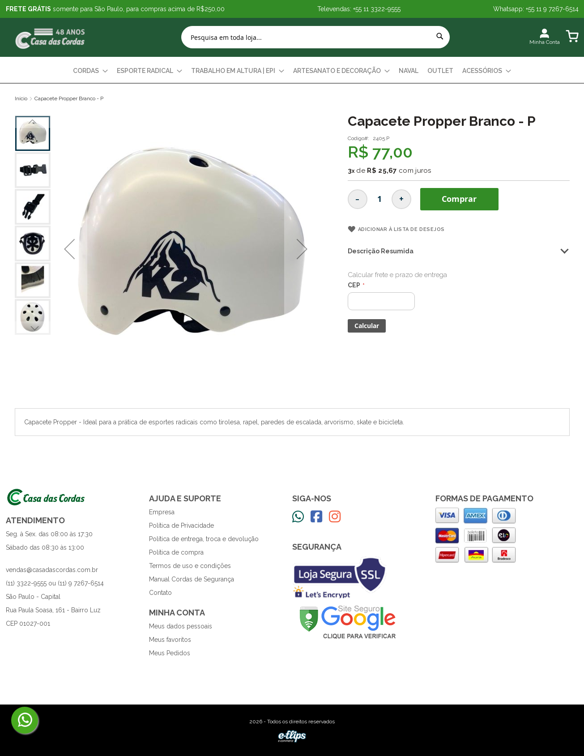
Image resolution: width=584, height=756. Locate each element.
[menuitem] (90, 71)
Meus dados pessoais (180, 626)
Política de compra (176, 552)
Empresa (162, 512)
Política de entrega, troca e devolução (204, 538)
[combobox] (315, 37)
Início (21, 98)
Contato (160, 592)
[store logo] (50, 37)
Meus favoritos (170, 639)
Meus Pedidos (169, 653)
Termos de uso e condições (190, 565)
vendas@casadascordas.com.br (52, 569)
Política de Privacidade (181, 525)
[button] (69, 249)
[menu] (292, 71)
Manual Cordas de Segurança (191, 579)
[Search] (439, 36)
